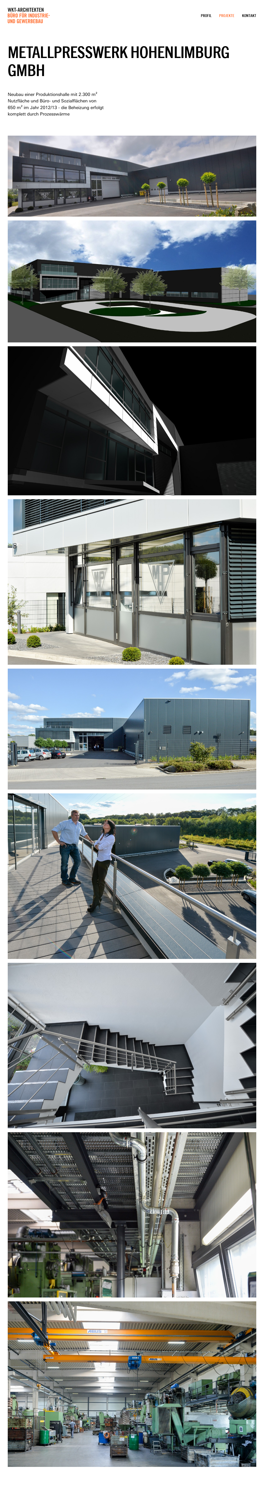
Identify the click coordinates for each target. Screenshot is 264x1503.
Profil (206, 15)
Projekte (226, 15)
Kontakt (249, 15)
